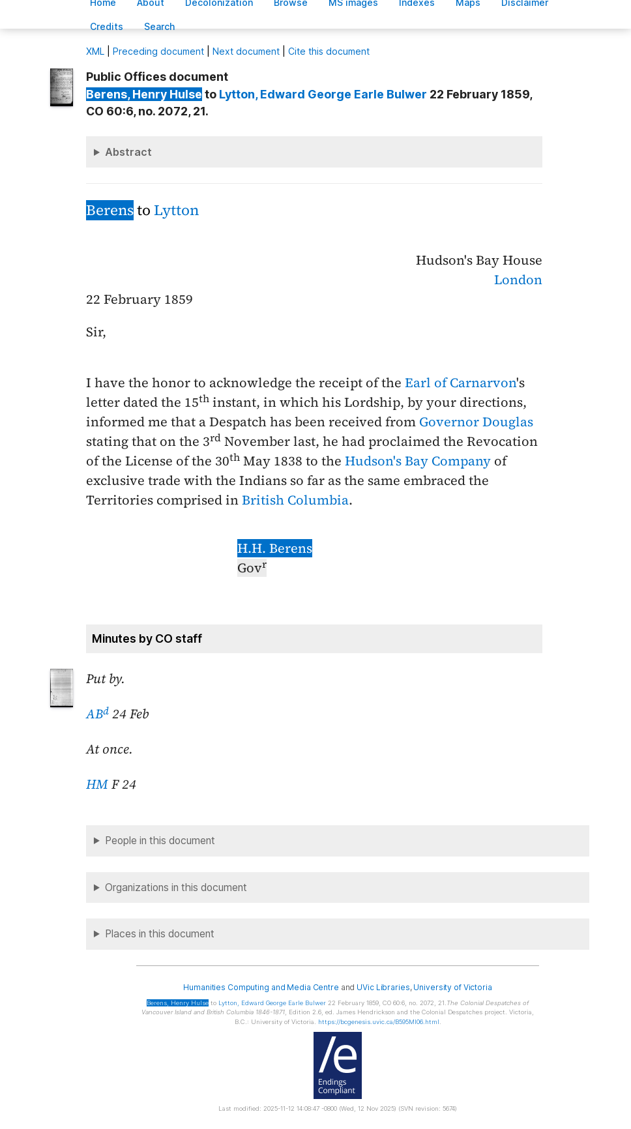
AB (97, 714)
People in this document (160, 840)
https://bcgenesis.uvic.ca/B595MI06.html (378, 1021)
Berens (110, 210)
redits (106, 26)
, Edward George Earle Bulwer (323, 94)
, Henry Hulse (144, 94)
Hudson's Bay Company (418, 461)
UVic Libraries (383, 987)
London (518, 280)
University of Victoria (452, 987)
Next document (246, 51)
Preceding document (158, 51)
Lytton (176, 210)
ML (95, 51)
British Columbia (295, 500)
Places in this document (159, 934)
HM (97, 784)
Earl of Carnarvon (460, 383)
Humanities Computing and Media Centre (261, 987)
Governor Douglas (476, 422)
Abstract (128, 151)
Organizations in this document (176, 887)
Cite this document (329, 51)
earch (159, 26)
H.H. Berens (274, 548)
